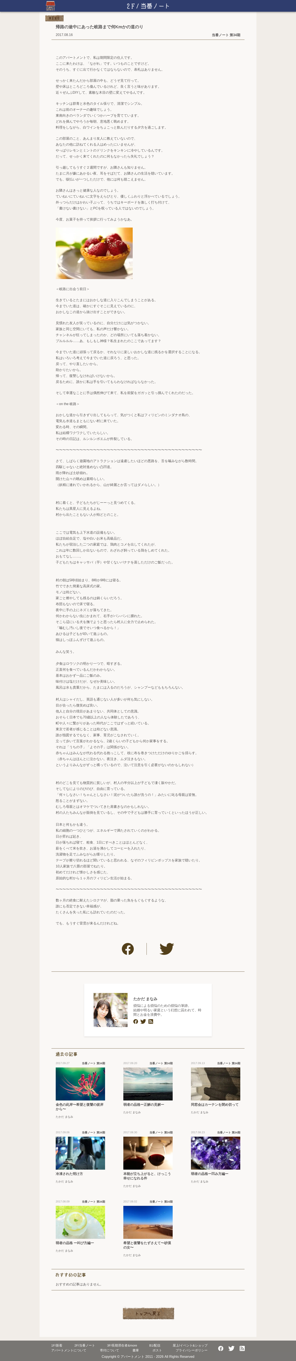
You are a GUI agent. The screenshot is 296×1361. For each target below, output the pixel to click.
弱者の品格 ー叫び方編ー (75, 1243)
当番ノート (84, 1345)
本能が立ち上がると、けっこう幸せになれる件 (147, 1176)
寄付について (109, 1350)
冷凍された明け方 (69, 1174)
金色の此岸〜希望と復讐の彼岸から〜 (79, 1107)
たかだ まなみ (145, 999)
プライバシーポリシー (192, 1350)
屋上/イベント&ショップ (190, 1345)
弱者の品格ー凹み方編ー (209, 1174)
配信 (155, 1345)
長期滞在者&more (122, 1345)
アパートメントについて (68, 1350)
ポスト (157, 1350)
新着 (56, 1345)
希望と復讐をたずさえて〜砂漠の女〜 (147, 1245)
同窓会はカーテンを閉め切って (215, 1104)
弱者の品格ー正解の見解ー (143, 1104)
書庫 (135, 1350)
